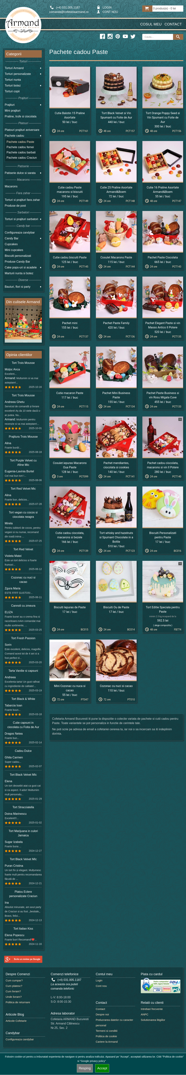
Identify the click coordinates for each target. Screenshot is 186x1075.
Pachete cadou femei (20, 147)
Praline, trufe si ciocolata (20, 116)
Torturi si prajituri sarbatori (21, 219)
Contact (173, 24)
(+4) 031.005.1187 (66, 979)
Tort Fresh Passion (23, 638)
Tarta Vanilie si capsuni (23, 670)
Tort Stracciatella (23, 807)
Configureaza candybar (20, 232)
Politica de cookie (106, 1036)
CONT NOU (107, 11)
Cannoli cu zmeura (23, 605)
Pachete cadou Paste (20, 141)
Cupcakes (11, 244)
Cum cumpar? (14, 980)
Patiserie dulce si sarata (20, 172)
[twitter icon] (133, 36)
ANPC (144, 1014)
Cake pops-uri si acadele (21, 267)
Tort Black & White (23, 698)
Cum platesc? (14, 985)
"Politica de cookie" (173, 1056)
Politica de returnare (18, 1002)
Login (99, 980)
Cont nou (101, 985)
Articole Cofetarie (16, 1020)
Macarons (11, 186)
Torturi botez (13, 85)
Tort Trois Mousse (23, 362)
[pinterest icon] (118, 36)
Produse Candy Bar (17, 261)
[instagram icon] (110, 36)
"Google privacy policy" (93, 1061)
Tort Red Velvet (23, 549)
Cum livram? (13, 991)
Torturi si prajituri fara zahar (22, 199)
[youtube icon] (125, 36)
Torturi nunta (13, 79)
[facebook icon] (102, 36)
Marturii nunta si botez (19, 273)
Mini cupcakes (14, 250)
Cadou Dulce (23, 750)
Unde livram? (14, 996)
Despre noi (102, 1014)
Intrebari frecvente (152, 1008)
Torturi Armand (14, 68)
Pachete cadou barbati (21, 152)
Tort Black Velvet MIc (23, 774)
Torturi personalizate (18, 73)
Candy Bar (12, 238)
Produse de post (15, 205)
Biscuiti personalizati (18, 255)
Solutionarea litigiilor (153, 1019)
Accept (102, 1068)
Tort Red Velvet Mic (23, 488)
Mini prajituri (12, 110)
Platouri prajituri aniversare (22, 129)
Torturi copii (12, 91)
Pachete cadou (14, 135)
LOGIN (104, 7)
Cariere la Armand (107, 1041)
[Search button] (178, 37)
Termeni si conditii (106, 1030)
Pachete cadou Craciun (22, 157)
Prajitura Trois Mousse (23, 436)
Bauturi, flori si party (17, 286)
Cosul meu (151, 24)
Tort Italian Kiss (23, 928)
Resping (85, 1068)
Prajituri (10, 104)
